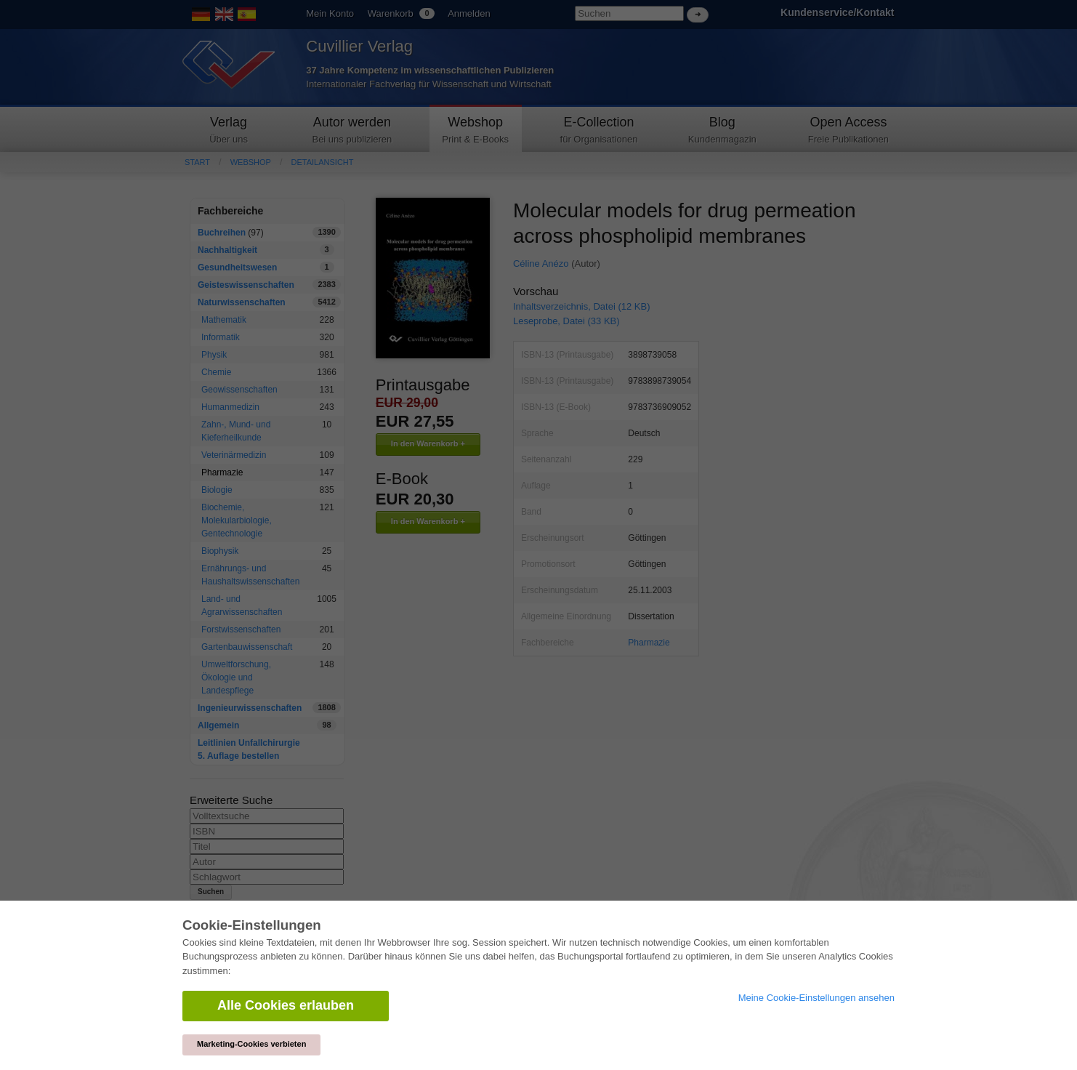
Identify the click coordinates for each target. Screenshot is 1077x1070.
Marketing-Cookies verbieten (251, 1043)
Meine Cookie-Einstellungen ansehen (816, 997)
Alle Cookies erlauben (285, 1005)
